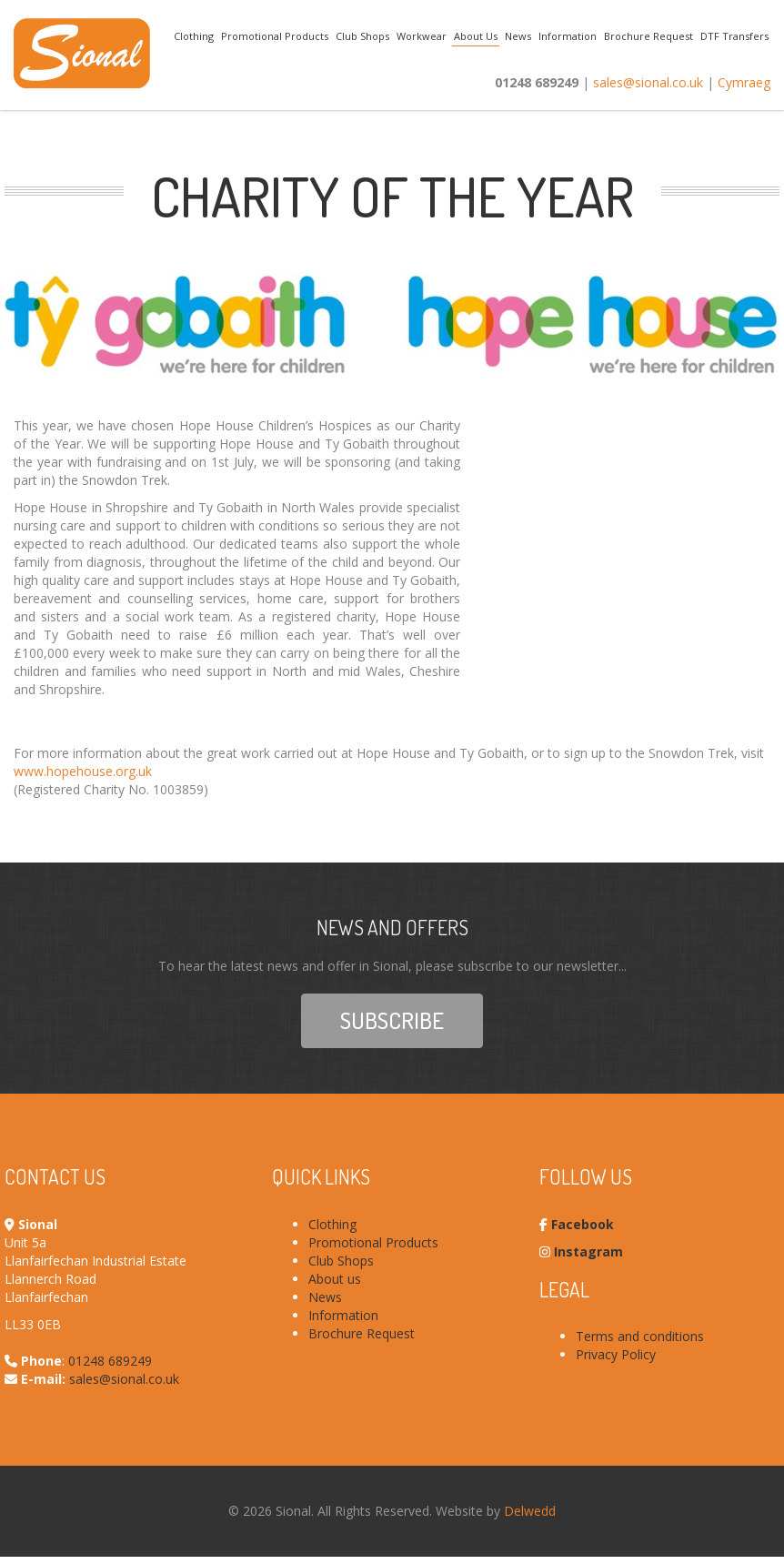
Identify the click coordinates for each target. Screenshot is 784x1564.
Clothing (194, 36)
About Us (476, 36)
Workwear (422, 36)
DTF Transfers (734, 36)
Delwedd (530, 1510)
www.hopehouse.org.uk (83, 771)
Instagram (588, 1251)
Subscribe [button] (392, 1019)
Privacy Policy (616, 1354)
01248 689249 (110, 1360)
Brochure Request (648, 36)
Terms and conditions (640, 1336)
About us (334, 1278)
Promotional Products (274, 36)
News (518, 36)
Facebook (582, 1224)
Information (567, 36)
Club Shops (362, 36)
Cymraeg (744, 82)
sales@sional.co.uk (648, 82)
